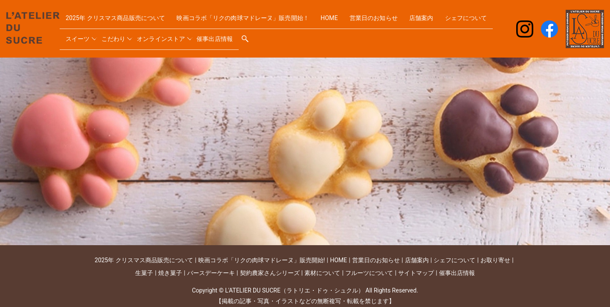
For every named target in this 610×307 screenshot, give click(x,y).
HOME (356, 21)
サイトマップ (416, 272)
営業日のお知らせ (402, 21)
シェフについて (88, 35)
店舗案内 (451, 21)
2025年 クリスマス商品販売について (121, 21)
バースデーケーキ (211, 272)
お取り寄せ (495, 260)
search (308, 35)
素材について (322, 272)
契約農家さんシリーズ (270, 272)
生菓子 (144, 272)
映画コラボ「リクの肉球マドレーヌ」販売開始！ (262, 21)
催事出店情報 (277, 35)
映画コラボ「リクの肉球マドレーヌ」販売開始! (261, 260)
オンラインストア (221, 35)
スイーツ (134, 35)
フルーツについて (369, 272)
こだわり (171, 35)
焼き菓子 (170, 272)
